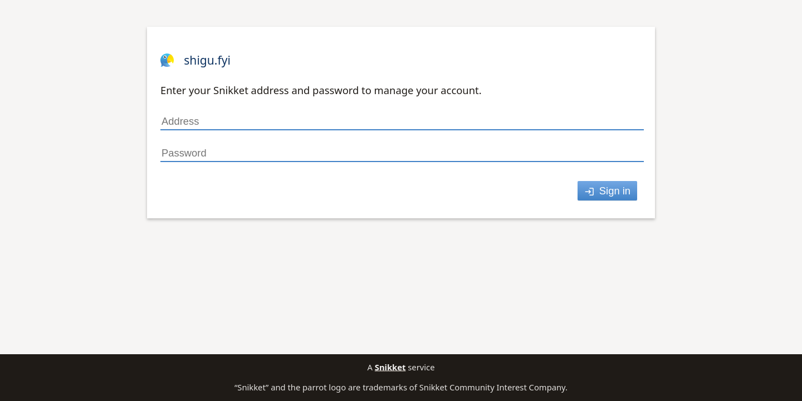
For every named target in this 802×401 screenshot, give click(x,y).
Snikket (390, 367)
